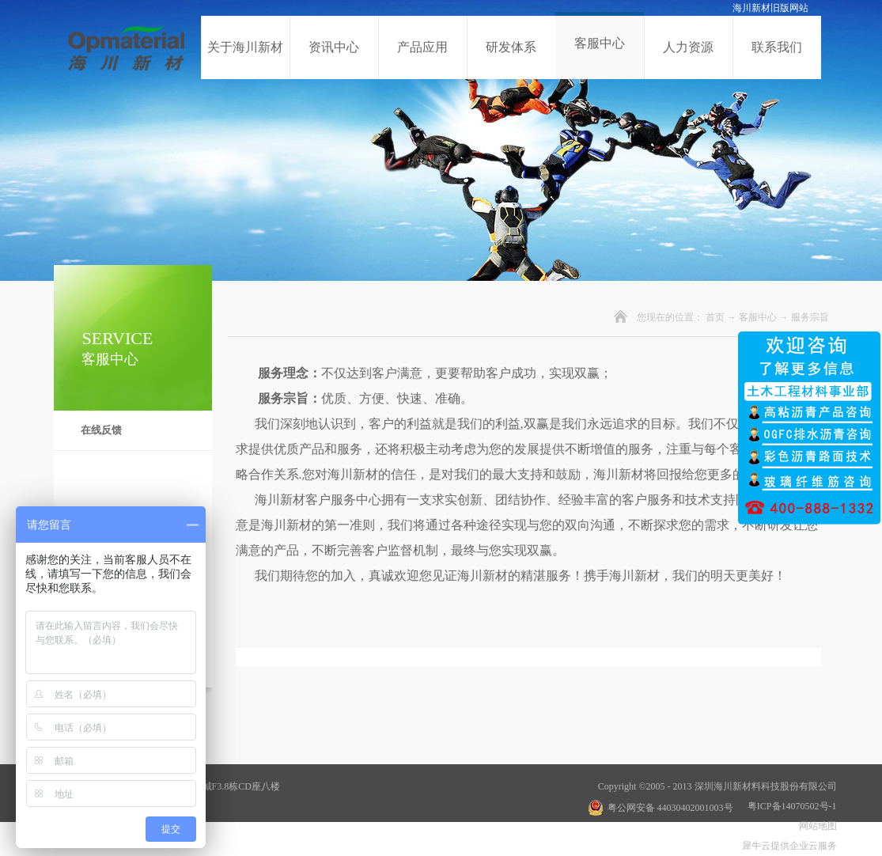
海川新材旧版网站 (770, 7)
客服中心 (758, 317)
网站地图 (815, 825)
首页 (715, 317)
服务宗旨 (810, 317)
